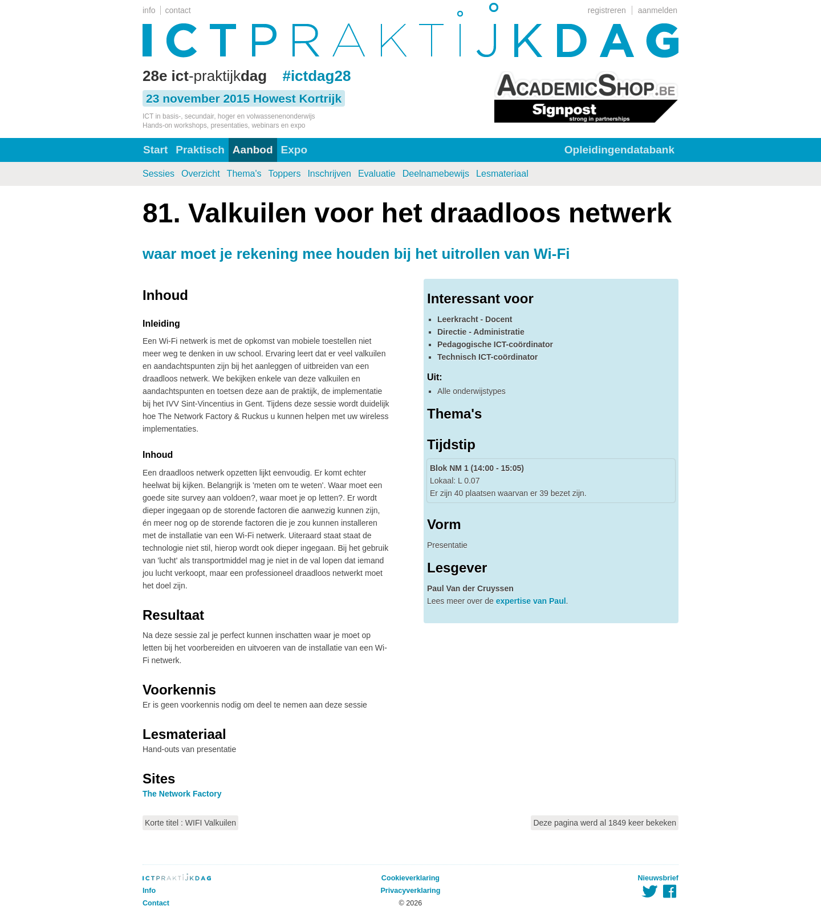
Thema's (244, 173)
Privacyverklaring (410, 891)
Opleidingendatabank (619, 150)
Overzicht (200, 173)
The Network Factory (182, 793)
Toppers (284, 173)
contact (178, 10)
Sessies (158, 173)
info (149, 10)
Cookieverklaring (410, 878)
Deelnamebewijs (436, 173)
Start (155, 150)
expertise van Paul (531, 601)
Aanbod (253, 150)
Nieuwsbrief (658, 878)
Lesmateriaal (502, 173)
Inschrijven (329, 173)
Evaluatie (377, 173)
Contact (156, 903)
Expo (294, 150)
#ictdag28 (316, 75)
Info (149, 891)
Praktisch (200, 150)
